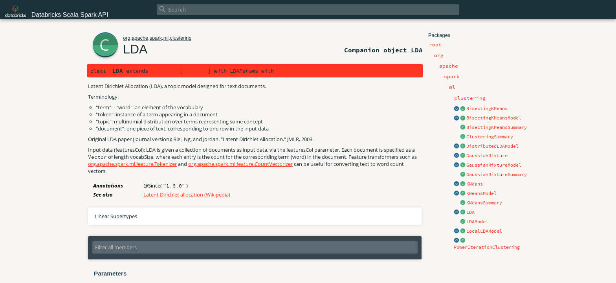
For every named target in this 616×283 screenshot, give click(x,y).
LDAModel (477, 221)
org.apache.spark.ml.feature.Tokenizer (132, 163)
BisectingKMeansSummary (496, 127)
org (126, 38)
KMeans (474, 184)
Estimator (165, 70)
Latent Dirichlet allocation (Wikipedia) (186, 194)
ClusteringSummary (489, 137)
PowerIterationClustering (487, 247)
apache (140, 38)
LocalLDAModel (484, 231)
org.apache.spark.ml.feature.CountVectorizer (240, 163)
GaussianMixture (487, 155)
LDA (470, 212)
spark (156, 38)
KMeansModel (481, 193)
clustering (181, 38)
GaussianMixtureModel (493, 165)
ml (166, 38)
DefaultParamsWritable (310, 70)
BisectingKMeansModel (493, 118)
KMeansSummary (484, 203)
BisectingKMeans (487, 108)
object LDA (403, 50)
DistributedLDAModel (492, 146)
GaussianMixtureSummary (496, 174)
